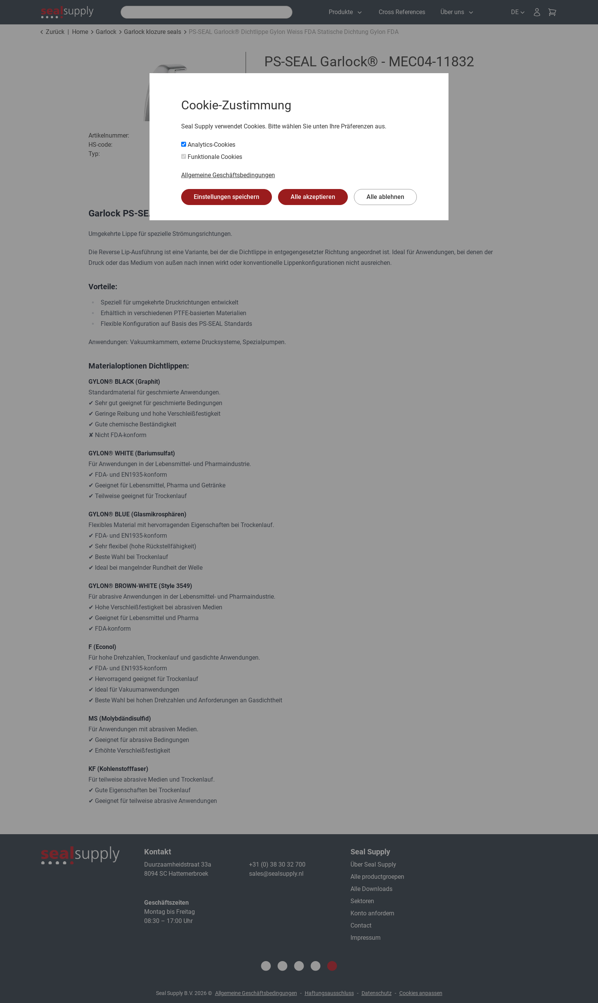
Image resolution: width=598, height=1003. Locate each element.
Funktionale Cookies (211, 156)
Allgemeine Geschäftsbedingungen (228, 175)
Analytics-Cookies (208, 144)
